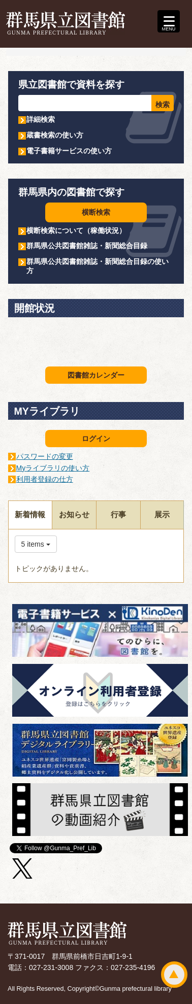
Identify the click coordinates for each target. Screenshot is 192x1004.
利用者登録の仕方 (44, 479)
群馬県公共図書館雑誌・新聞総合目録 (86, 246)
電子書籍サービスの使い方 (69, 151)
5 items (35, 544)
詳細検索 (40, 119)
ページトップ (174, 974)
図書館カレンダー (96, 375)
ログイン (96, 438)
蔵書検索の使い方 (54, 135)
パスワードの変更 (44, 456)
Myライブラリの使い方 (53, 468)
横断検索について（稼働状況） (76, 230)
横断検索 (96, 212)
